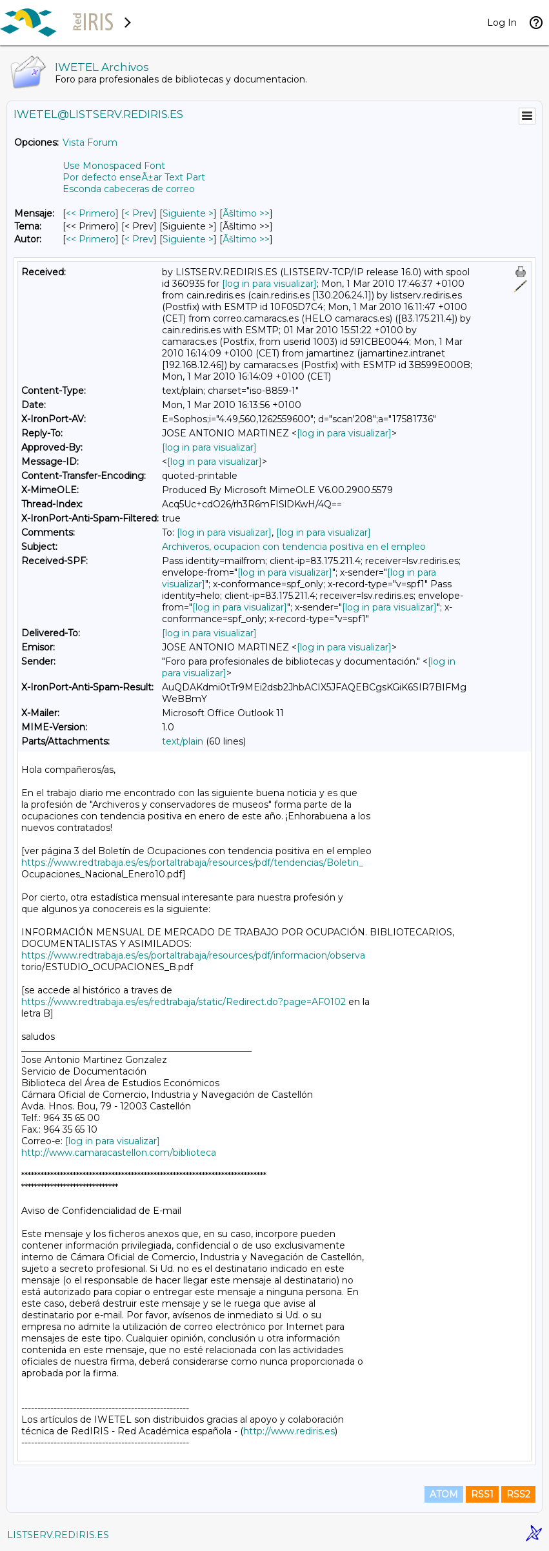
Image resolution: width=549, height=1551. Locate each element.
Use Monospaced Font (114, 165)
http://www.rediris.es (289, 1431)
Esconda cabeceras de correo (129, 189)
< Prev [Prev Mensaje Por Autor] (139, 239)
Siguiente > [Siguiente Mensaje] (188, 213)
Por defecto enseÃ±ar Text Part (134, 177)
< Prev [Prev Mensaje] (139, 213)
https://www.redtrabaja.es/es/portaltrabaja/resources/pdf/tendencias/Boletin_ (192, 862)
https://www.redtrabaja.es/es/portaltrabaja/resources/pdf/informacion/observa (193, 955)
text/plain (182, 741)
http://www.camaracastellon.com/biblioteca (118, 1152)
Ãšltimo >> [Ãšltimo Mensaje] (246, 213)
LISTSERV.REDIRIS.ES (58, 1535)
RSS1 (482, 1494)
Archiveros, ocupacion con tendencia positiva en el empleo (294, 546)
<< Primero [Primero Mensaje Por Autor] (90, 239)
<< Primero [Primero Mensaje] (90, 213)
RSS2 (518, 1494)
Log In (502, 22)
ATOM (444, 1494)
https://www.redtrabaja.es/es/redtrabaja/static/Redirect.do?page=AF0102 (183, 1002)
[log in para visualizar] (269, 283)
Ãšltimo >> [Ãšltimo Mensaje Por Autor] (246, 239)
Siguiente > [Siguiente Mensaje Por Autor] (188, 239)
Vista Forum (90, 142)
